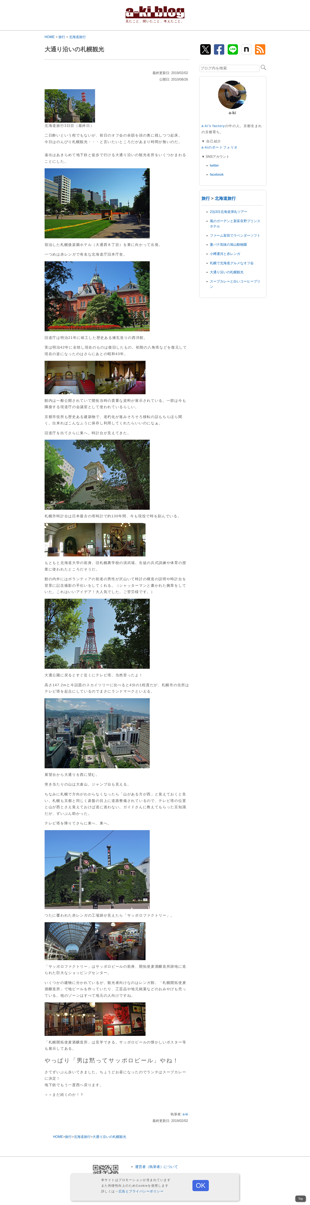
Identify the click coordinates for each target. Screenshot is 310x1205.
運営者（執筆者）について (156, 1167)
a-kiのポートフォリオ (219, 147)
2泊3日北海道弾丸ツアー (228, 212)
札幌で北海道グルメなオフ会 (232, 263)
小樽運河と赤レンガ (225, 254)
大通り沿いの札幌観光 (227, 272)
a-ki (185, 1114)
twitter (214, 165)
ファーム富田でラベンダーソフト (235, 235)
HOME (50, 37)
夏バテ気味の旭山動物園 (228, 244)
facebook (217, 174)
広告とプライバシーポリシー (141, 1191)
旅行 (61, 37)
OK (200, 1185)
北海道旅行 (77, 37)
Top (300, 1198)
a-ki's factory (213, 126)
